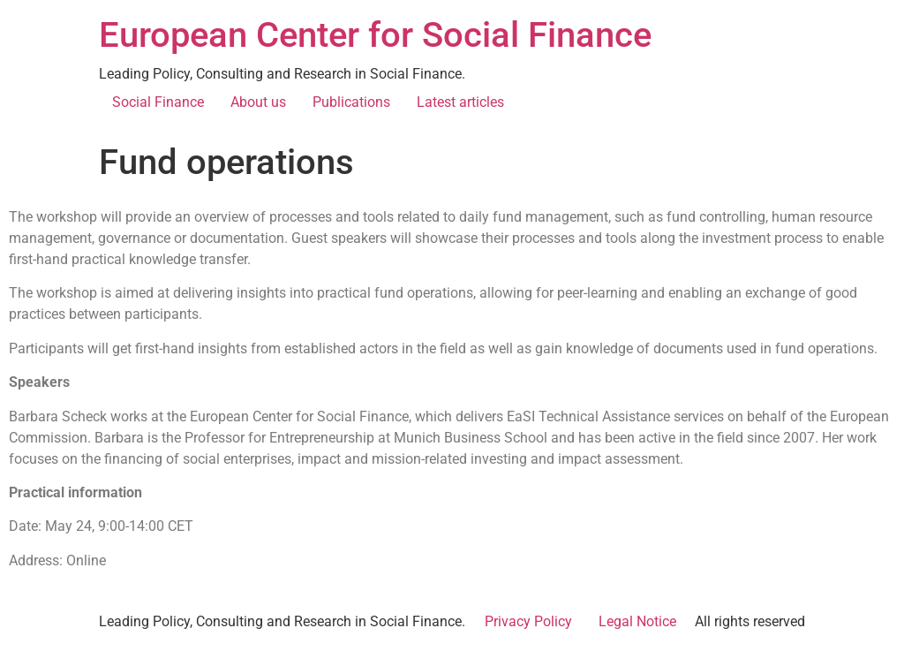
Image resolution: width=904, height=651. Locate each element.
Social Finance (158, 102)
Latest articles (460, 102)
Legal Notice (637, 621)
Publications (351, 102)
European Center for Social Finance (375, 35)
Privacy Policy (528, 621)
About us (258, 102)
